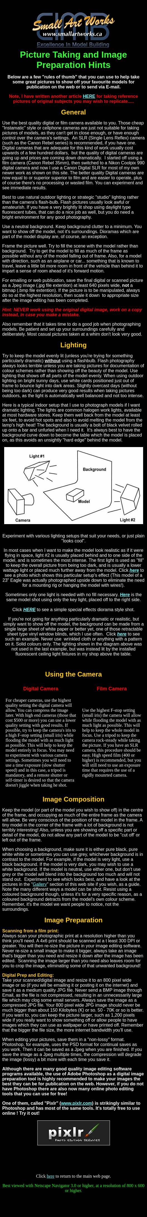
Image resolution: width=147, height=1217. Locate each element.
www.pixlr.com (76, 1103)
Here (125, 594)
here (134, 570)
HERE (89, 96)
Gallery (40, 884)
